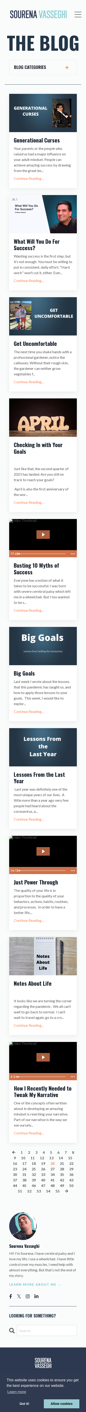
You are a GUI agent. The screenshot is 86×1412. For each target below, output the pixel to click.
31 (24, 1174)
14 (61, 1158)
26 (43, 1169)
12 (42, 1158)
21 (62, 1163)
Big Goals (24, 673)
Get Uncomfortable (35, 343)
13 (51, 1158)
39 (34, 1180)
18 (34, 1163)
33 (43, 1174)
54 (48, 1191)
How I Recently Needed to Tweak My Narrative (43, 1091)
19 (43, 1163)
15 (70, 1158)
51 (20, 1191)
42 (62, 1180)
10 (23, 1158)
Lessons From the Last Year (39, 777)
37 (15, 1180)
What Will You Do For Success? (37, 244)
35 (62, 1174)
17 (24, 1163)
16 (15, 1163)
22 (71, 1163)
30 (15, 1174)
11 (33, 1158)
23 (15, 1169)
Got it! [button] (24, 1404)
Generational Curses (37, 140)
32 (34, 1174)
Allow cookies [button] (62, 1404)
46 (34, 1185)
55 (57, 1191)
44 (15, 1185)
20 (52, 1163)
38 (24, 1180)
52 (29, 1191)
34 (52, 1174)
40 (43, 1180)
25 (34, 1169)
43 (71, 1180)
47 (43, 1185)
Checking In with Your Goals (38, 448)
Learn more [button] (16, 1392)
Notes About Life (33, 983)
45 (24, 1185)
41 (52, 1180)
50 (71, 1185)
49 (62, 1185)
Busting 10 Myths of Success (36, 568)
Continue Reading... (29, 178)
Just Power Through (36, 882)
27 (52, 1169)
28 (62, 1169)
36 (71, 1174)
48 (52, 1185)
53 (39, 1191)
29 (71, 1169)
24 (24, 1169)
